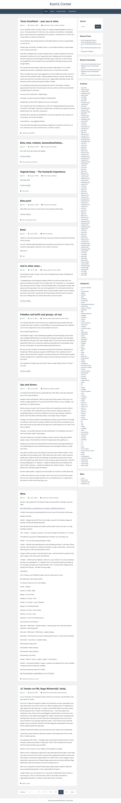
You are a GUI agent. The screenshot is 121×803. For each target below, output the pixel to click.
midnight (83, 389)
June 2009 (84, 254)
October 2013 (85, 160)
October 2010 (85, 225)
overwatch (84, 397)
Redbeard (83, 66)
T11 (82, 441)
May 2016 (84, 130)
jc (25, 783)
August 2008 (84, 269)
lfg (82, 384)
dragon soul (84, 332)
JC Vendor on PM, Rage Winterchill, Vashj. (43, 688)
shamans (83, 436)
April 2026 (84, 88)
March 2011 (84, 216)
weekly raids (84, 460)
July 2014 (84, 143)
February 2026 (85, 90)
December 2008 (85, 266)
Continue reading (25, 156)
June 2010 (84, 232)
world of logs (84, 463)
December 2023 (85, 103)
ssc (34, 679)
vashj (37, 679)
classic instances (86, 323)
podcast (83, 415)
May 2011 (84, 212)
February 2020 (85, 115)
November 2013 (85, 158)
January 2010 (85, 241)
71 (39, 792)
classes (45, 270)
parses (83, 401)
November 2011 (85, 201)
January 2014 (85, 154)
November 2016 (85, 127)
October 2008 (85, 267)
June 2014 (84, 145)
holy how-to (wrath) (86, 367)
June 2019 (84, 125)
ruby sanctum (85, 432)
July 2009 (84, 253)
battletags (84, 310)
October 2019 (85, 117)
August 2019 (84, 121)
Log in (82, 478)
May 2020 (84, 114)
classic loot (84, 325)
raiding (57, 25)
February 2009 (85, 262)
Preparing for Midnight (87, 51)
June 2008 (84, 273)
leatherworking (85, 380)
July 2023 (84, 106)
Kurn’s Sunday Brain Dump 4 (89, 40)
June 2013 (84, 167)
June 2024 (84, 99)
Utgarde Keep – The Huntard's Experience (43, 171)
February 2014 (85, 153)
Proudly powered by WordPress (56, 801)
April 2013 (84, 171)
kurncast (83, 376)
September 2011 (85, 204)
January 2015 (85, 136)
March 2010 (84, 238)
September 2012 (85, 182)
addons (83, 293)
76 (67, 792)
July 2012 (84, 186)
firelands (83, 343)
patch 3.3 (83, 402)
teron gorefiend (31, 133)
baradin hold (84, 306)
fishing (83, 345)
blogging (83, 315)
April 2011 (84, 214)
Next (73, 792)
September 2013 (85, 162)
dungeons (84, 338)
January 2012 (85, 197)
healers (83, 360)
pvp (82, 423)
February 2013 (85, 175)
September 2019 (85, 119)
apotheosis (47, 25)
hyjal (23, 783)
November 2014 (85, 140)
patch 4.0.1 (84, 404)
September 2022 (85, 112)
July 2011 (84, 208)
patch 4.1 (83, 408)
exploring (27, 162)
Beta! (23, 229)
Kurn (23, 25)
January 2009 (85, 264)
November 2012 (85, 178)
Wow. (23, 494)
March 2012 (84, 193)
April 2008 (84, 275)
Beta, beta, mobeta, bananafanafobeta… (42, 142)
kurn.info (83, 375)
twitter (83, 452)
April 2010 (84, 236)
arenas (83, 302)
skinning (83, 438)
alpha (82, 297)
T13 (82, 445)
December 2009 (85, 243)
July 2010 (84, 230)
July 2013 (84, 166)
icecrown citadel (85, 371)
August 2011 (84, 206)
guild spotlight (85, 358)
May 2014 (84, 147)
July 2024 (84, 97)
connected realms (86, 328)
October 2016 (85, 128)
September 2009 (85, 249)
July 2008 (84, 271)
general (49, 147)
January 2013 (85, 177)
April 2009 (84, 258)
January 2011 (85, 219)
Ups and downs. (29, 384)
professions (84, 419)
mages (83, 388)
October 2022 (85, 110)
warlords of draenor (86, 458)
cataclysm (84, 317)
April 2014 (84, 149)
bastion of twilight (86, 308)
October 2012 (85, 180)
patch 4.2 (83, 410)
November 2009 (85, 245)
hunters (52, 25)
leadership (84, 378)
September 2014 (85, 141)
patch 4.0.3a (84, 406)
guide (53, 318)
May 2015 (84, 132)
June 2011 (84, 210)
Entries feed (84, 480)
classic (83, 321)
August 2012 (84, 184)
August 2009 (84, 251)
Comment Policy (61, 11)
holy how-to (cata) (86, 365)
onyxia (83, 395)
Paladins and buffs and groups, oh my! (41, 314)
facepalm (83, 341)
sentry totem (84, 434)
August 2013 (84, 164)
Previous (22, 792)
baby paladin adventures (88, 304)
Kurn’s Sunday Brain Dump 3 (89, 42)
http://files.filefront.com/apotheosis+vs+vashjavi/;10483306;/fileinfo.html (42, 508)
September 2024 (85, 93)
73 (50, 792)
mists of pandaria (86, 391)
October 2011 (85, 203)
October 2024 (85, 91)
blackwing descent (86, 313)
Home (46, 11)
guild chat (84, 356)
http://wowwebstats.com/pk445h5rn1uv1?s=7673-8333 (37, 673)
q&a (82, 425)
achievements (85, 291)
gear (82, 347)
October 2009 (85, 247)
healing (83, 362)
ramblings (62, 25)
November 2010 (85, 223)
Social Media (72, 11)
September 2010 (85, 227)
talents (34, 220)
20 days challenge (86, 287)
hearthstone (84, 363)
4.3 (82, 289)
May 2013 (84, 169)
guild (82, 354)
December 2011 (85, 199)
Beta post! (25, 200)
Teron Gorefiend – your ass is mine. (40, 21)
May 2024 (84, 101)
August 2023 (84, 104)
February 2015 (85, 134)
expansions (84, 339)
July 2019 (84, 123)
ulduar (83, 454)
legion (82, 382)
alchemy (83, 295)
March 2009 (84, 260)
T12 (82, 443)
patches (83, 413)
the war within (85, 449)
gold (82, 350)
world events (84, 462)
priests (55, 270)
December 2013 (85, 156)
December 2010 (85, 221)
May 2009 (84, 256)
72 (45, 792)
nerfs (82, 393)
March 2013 (84, 173)
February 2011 (85, 217)
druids (83, 336)
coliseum (83, 326)
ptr (82, 421)
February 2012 (85, 195)
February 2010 (85, 240)
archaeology (84, 300)
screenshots (34, 162)
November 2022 (85, 108)
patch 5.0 (83, 412)
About (52, 11)
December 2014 (85, 138)
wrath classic (84, 465)
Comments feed (85, 482)
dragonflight (84, 334)
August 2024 (84, 95)
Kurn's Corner (60, 4)
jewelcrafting (53, 693)
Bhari (71, 801)
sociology (83, 439)
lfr (81, 386)
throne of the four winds (87, 451)
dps (82, 330)
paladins (50, 270)
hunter (27, 191)
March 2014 (84, 151)
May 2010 (84, 234)
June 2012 (84, 188)
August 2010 (84, 229)
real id (82, 430)
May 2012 (84, 190)
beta (45, 147)
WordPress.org (85, 484)
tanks (82, 447)
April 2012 (84, 191)
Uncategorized (85, 456)
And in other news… (31, 266)
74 (56, 792)
